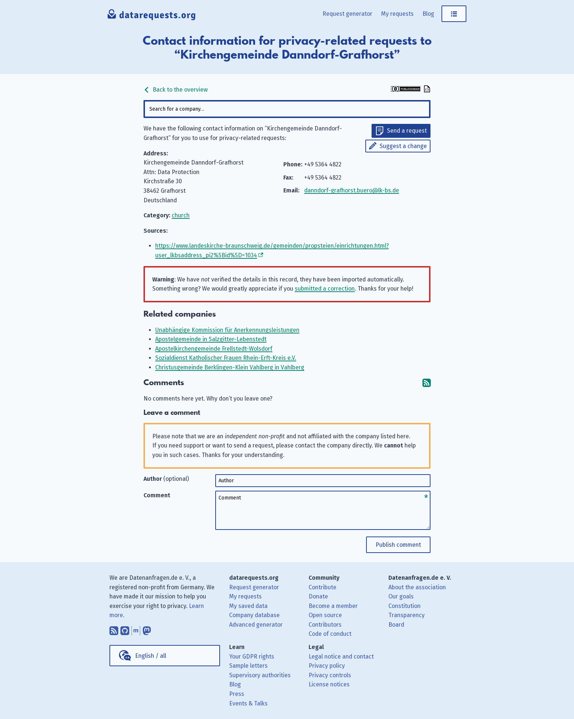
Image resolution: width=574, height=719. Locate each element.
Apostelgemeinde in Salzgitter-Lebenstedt (210, 339)
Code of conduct (330, 633)
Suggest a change (403, 146)
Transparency (406, 615)
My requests (397, 13)
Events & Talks (248, 703)
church (181, 215)
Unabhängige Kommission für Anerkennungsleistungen (227, 330)
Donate (318, 596)
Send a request (407, 130)
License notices (329, 684)
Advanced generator (256, 624)
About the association (417, 587)
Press (236, 693)
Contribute (322, 587)
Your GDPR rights (251, 656)
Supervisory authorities (260, 675)
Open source (325, 615)
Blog (428, 13)
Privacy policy (327, 665)
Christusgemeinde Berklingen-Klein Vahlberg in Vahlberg (229, 367)
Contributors (325, 624)
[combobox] (287, 109)
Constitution (404, 605)
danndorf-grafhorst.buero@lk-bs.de (351, 190)
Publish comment (398, 544)
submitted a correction (325, 288)
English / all (150, 655)
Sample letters (248, 665)
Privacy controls (330, 675)
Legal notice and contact (341, 656)
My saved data (248, 605)
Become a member (333, 605)
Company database (254, 615)
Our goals (401, 596)
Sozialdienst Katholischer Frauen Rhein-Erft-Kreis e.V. (225, 357)
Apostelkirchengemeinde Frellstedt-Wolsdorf (213, 348)
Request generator (347, 13)
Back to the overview (176, 89)
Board (396, 624)
